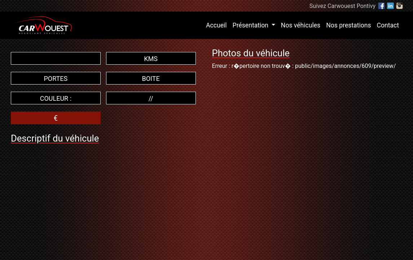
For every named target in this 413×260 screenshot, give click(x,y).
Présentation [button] (251, 25)
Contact (388, 25)
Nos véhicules (300, 25)
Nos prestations (348, 25)
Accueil (217, 24)
